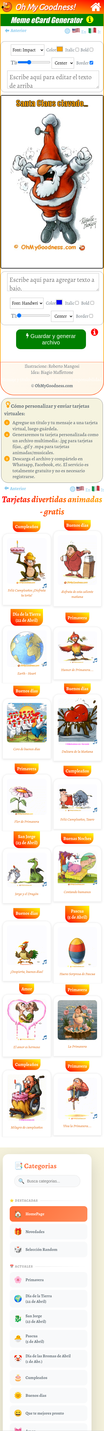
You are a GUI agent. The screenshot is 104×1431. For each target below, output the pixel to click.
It (99, 32)
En (84, 32)
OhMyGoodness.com (54, 386)
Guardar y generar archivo (51, 339)
